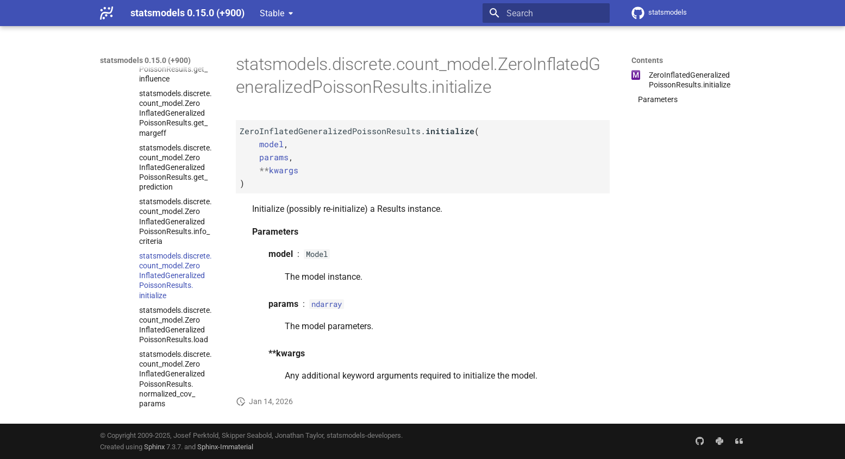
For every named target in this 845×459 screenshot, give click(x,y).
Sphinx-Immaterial (225, 447)
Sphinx (154, 447)
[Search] (546, 13)
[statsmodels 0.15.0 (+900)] (106, 13)
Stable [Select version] (272, 13)
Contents (647, 60)
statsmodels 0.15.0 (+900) (145, 60)
